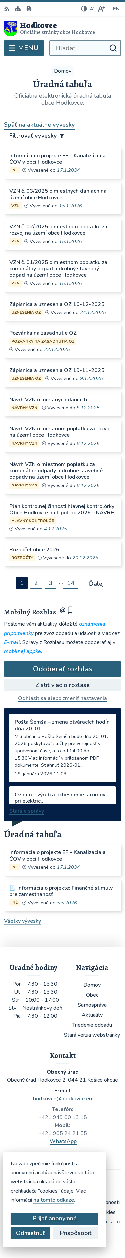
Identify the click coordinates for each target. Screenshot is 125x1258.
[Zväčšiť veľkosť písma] (101, 9)
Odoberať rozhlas (62, 669)
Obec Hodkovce (82, 1230)
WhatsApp (63, 1141)
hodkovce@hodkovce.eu (62, 1098)
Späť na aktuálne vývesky (39, 125)
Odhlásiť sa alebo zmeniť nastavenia (62, 698)
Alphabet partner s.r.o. (93, 1221)
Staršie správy (26, 811)
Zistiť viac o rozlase (62, 685)
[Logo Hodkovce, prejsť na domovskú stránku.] (62, 28)
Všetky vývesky (22, 921)
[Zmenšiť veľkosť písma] (92, 9)
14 (70, 583)
